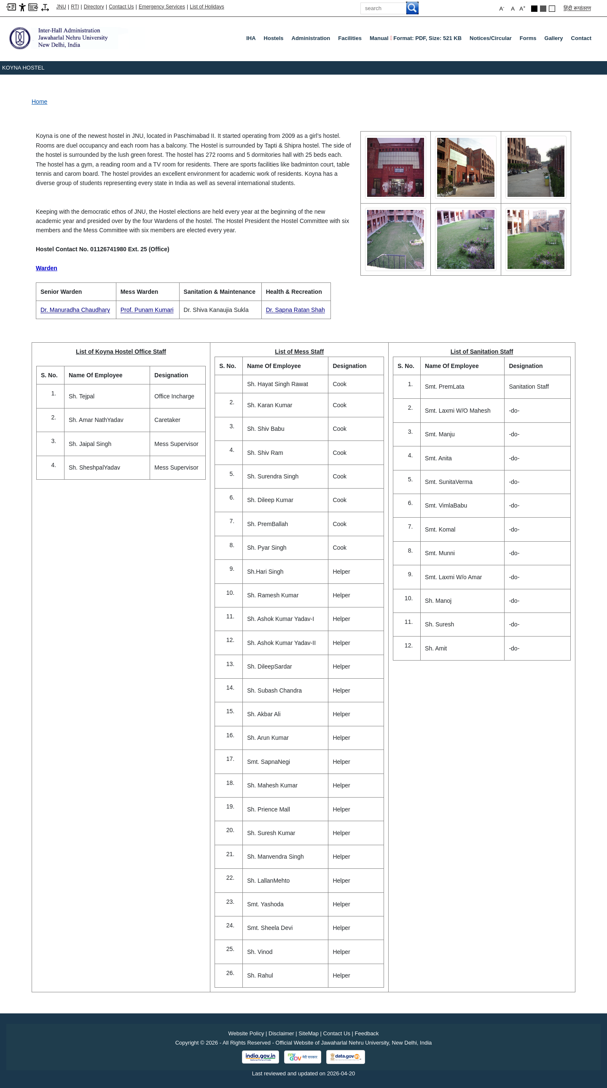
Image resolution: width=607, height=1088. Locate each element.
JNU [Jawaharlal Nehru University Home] (61, 7)
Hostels (274, 38)
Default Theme (552, 8)
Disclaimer (281, 1033)
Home (39, 101)
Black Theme (534, 8)
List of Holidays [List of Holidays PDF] (207, 7)
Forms (528, 38)
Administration (311, 38)
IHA (250, 38)
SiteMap (308, 1033)
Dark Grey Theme (543, 8)
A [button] (522, 8)
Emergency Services (162, 7)
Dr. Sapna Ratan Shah (295, 309)
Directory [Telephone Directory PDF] (94, 7)
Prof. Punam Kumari (147, 309)
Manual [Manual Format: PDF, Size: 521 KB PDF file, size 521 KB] (416, 39)
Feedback (367, 1033)
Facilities (350, 38)
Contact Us (121, 7)
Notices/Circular (491, 38)
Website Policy (246, 1033)
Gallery (554, 38)
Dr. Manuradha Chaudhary (75, 309)
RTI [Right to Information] (75, 7)
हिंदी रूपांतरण (577, 8)
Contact (581, 38)
